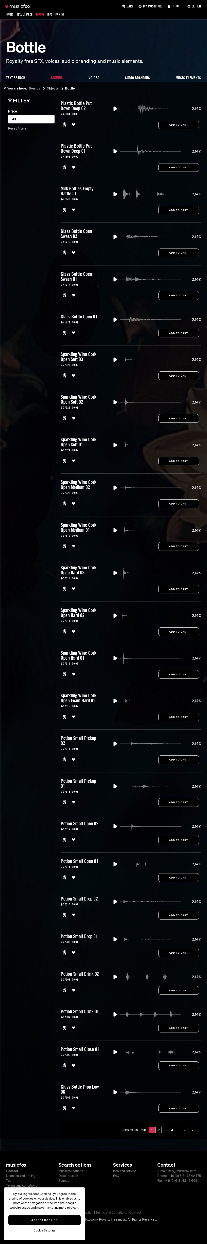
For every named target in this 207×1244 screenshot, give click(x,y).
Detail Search (26, 14)
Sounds (44, 14)
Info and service (124, 1171)
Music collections (70, 1171)
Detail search (68, 1176)
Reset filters (17, 128)
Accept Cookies (44, 1220)
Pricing (65, 14)
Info (54, 14)
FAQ (116, 1176)
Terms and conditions (21, 1185)
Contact (12, 1171)
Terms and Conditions (111, 1212)
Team (10, 1180)
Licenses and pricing (20, 1176)
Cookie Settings (45, 1230)
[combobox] (31, 119)
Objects (53, 88)
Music (10, 14)
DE (193, 6)
